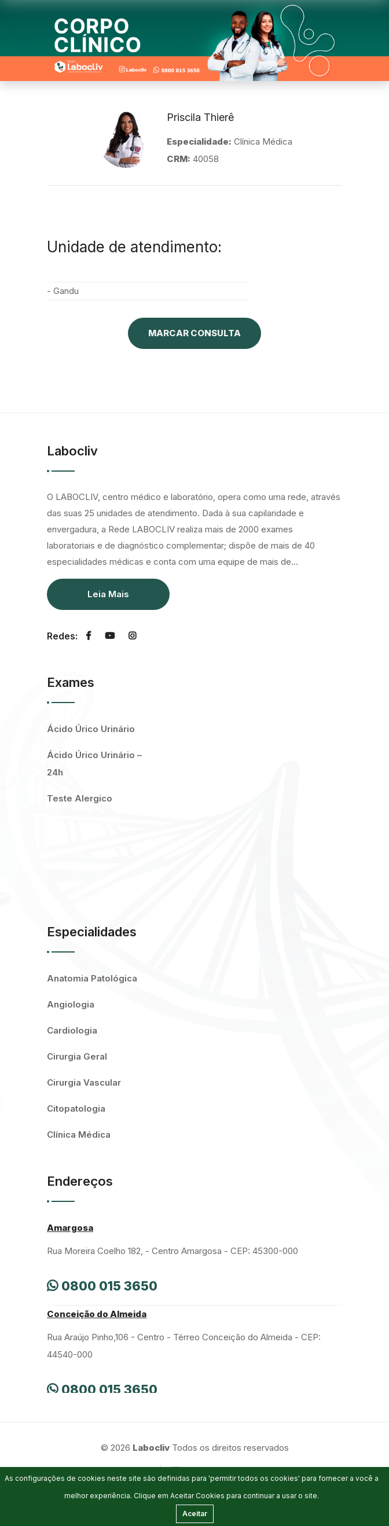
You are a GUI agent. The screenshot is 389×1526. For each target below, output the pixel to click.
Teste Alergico (79, 798)
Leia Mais (108, 594)
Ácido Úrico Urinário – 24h (94, 763)
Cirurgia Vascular (84, 1082)
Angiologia (70, 1004)
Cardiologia (72, 1030)
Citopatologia (76, 1108)
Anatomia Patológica (92, 978)
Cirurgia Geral (77, 1056)
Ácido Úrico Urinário (91, 728)
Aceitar (194, 1513)
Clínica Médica (79, 1134)
